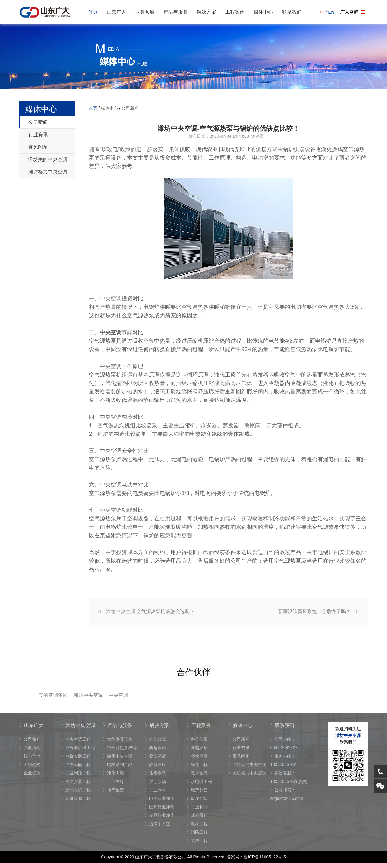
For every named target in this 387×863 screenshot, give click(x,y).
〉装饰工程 (197, 840)
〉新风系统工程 (76, 789)
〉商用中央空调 (117, 756)
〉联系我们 (282, 725)
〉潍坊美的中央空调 (247, 764)
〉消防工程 (197, 832)
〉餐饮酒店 (155, 756)
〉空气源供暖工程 (78, 747)
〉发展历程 (30, 747)
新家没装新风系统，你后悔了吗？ (314, 611)
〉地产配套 (113, 789)
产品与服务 (176, 12)
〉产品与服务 (117, 725)
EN (331, 12)
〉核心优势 (30, 756)
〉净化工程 (113, 773)
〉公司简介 (30, 739)
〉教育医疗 (155, 764)
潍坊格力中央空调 (47, 171)
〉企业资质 (30, 773)
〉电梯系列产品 (117, 764)
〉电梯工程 (197, 823)
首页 (93, 12)
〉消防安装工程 (76, 781)
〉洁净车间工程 (76, 764)
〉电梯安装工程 (76, 756)
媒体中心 (263, 12)
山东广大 (116, 12)
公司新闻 (38, 122)
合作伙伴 (193, 672)
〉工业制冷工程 (76, 773)
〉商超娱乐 (155, 747)
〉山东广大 (31, 725)
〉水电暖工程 (199, 781)
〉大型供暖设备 (117, 739)
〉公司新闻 (238, 739)
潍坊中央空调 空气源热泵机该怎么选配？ (150, 611)
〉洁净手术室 (157, 823)
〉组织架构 (30, 764)
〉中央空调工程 (76, 739)
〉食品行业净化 (159, 815)
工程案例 (235, 12)
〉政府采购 (197, 815)
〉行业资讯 (238, 747)
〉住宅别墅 (155, 773)
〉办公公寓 (155, 739)
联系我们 (291, 12)
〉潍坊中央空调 (78, 725)
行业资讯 (38, 134)
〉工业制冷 (113, 781)
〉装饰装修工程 (76, 798)
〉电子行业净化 (159, 798)
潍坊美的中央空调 (47, 159)
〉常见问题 (238, 756)
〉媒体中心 (240, 725)
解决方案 (206, 12)
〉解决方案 (157, 725)
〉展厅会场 (155, 781)
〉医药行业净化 (159, 806)
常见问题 (38, 147)
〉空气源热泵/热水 (120, 747)
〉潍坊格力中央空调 (247, 773)
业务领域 (144, 12)
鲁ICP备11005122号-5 (265, 857)
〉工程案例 (199, 725)
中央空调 (111, 299)
